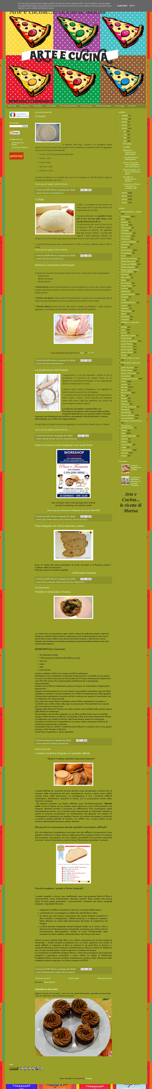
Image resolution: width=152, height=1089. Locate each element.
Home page (74, 978)
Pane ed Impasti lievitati (68, 106)
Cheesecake (126, 233)
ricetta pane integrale (84, 572)
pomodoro (126, 376)
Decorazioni (126, 250)
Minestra (125, 317)
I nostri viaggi (119, 106)
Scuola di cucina (86, 106)
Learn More (122, 6)
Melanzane (126, 311)
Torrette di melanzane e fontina (53, 591)
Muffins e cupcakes (130, 322)
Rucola (124, 401)
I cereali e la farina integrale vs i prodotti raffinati (62, 753)
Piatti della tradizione (130, 363)
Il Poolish (40, 116)
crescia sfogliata (128, 242)
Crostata (125, 244)
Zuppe (124, 456)
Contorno (125, 239)
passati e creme (128, 335)
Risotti (124, 398)
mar (126, 135)
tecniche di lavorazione (131, 421)
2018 (125, 125)
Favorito (125, 274)
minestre (125, 319)
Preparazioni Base (129, 379)
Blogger (88, 1078)
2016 (125, 128)
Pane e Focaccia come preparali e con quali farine (64, 445)
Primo (123, 381)
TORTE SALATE (128, 436)
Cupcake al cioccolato (46, 989)
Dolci (123, 256)
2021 (125, 122)
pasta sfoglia (127, 352)
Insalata (124, 297)
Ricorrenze (126, 393)
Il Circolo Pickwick (20, 147)
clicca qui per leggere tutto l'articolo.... (52, 184)
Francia (124, 289)
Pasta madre (52, 519)
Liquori (124, 305)
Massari (125, 308)
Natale (124, 327)
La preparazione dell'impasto (51, 370)
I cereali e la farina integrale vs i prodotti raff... (131, 186)
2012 (125, 203)
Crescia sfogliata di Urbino (136, 467)
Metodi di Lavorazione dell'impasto (55, 265)
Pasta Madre (37, 106)
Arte (123, 219)
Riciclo (124, 390)
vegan (123, 447)
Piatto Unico (126, 370)
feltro (123, 280)
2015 (125, 193)
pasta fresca (127, 344)
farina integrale (48, 582)
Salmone (125, 404)
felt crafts (125, 277)
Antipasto (46, 743)
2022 (125, 119)
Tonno (124, 430)
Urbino (124, 442)
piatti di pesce (127, 367)
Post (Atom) (49, 982)
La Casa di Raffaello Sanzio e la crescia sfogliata (136, 481)
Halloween (125, 291)
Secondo (125, 410)
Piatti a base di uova (130, 358)
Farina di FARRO (128, 264)
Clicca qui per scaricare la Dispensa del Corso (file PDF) (73, 510)
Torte (123, 433)
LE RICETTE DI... (128, 303)
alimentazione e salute (51, 972)
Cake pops (126, 228)
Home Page (12, 106)
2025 (125, 116)
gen (125, 141)
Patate (124, 355)
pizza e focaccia (65, 519)
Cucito (124, 247)
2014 (125, 196)
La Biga (39, 199)
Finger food (126, 286)
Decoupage (126, 253)
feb (125, 138)
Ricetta (70, 582)
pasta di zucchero (129, 341)
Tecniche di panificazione (52, 193)
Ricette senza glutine (103, 106)
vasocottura (126, 444)
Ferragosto (126, 283)
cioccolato (126, 236)
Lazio (123, 300)
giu (125, 131)
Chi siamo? (132, 106)
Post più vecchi (104, 978)
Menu (123, 314)
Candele (125, 230)
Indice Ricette (25, 106)
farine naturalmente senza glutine (130, 271)
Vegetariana (79, 582)
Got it (132, 6)
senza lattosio (127, 418)
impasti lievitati (48, 439)
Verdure (124, 453)
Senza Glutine (51, 106)
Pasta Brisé (126, 338)
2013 (125, 199)
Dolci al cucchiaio (129, 258)
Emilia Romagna (128, 261)
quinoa (124, 384)
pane (44, 519)
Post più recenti (43, 978)
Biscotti (124, 225)
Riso (123, 395)
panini (124, 333)
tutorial (124, 439)
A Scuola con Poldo (18, 144)
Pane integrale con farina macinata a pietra (59, 525)
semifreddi (126, 412)
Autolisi (124, 222)
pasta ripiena (127, 349)
